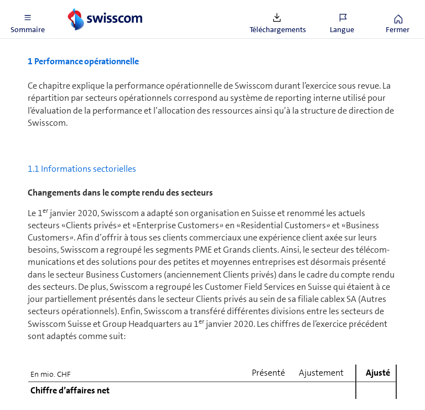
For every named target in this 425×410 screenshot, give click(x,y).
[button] (27, 19)
